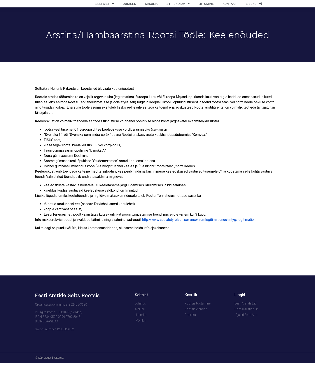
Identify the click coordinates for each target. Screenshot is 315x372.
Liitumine (206, 8)
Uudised (129, 8)
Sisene (254, 8)
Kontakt (230, 8)
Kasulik (151, 8)
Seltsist (104, 8)
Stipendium (178, 8)
